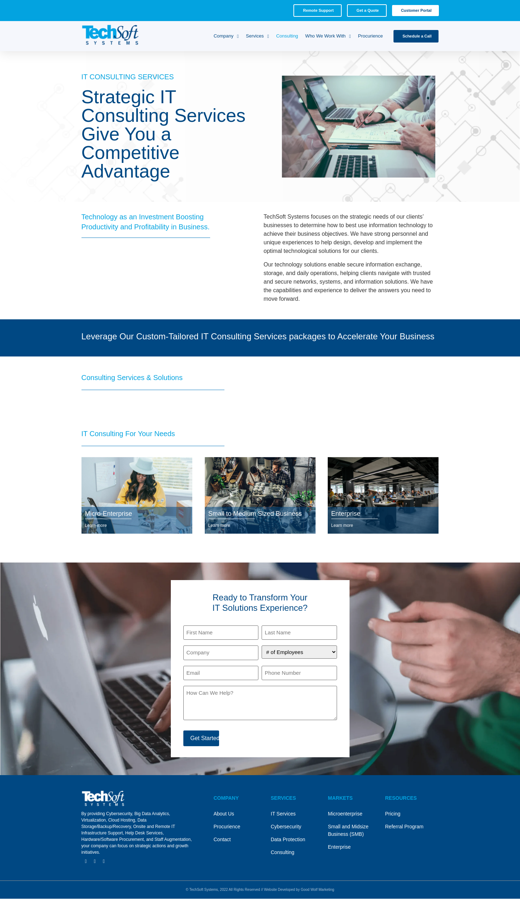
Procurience (370, 36)
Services (257, 36)
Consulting (287, 36)
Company (226, 36)
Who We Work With (328, 36)
